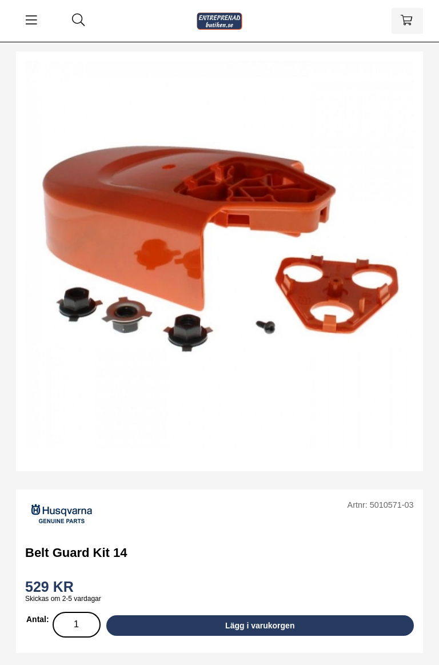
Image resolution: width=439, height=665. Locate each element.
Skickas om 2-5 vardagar (63, 599)
